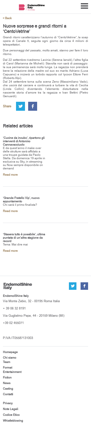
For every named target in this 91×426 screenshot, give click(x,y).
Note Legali (10, 409)
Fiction (7, 377)
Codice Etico (11, 415)
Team (6, 362)
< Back (7, 18)
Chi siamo (9, 358)
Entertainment (12, 372)
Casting (8, 389)
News (6, 383)
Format (7, 368)
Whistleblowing (13, 421)
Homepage (10, 352)
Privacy (8, 403)
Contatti (8, 394)
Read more (10, 174)
